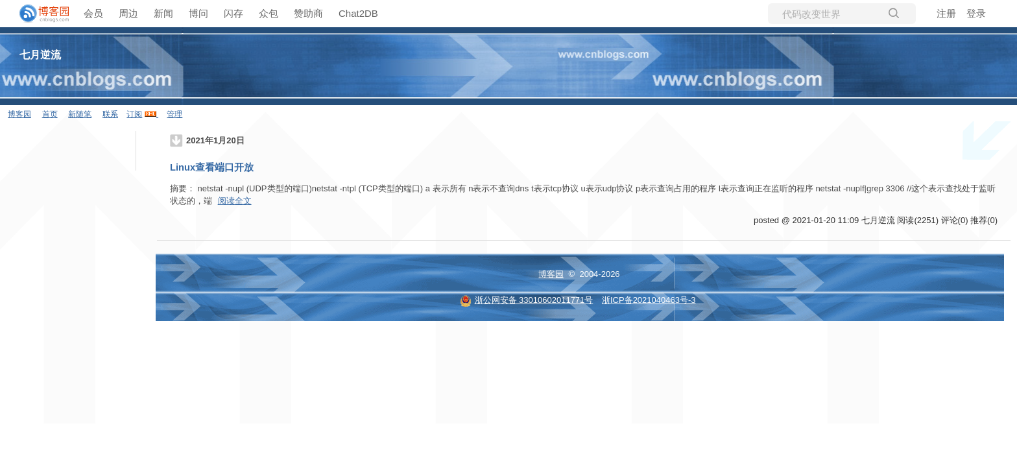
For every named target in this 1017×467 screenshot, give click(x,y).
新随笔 (79, 114)
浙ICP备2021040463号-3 (649, 300)
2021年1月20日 (215, 140)
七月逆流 (40, 54)
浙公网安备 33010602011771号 (526, 300)
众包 (268, 13)
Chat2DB (358, 13)
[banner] (39, 14)
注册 (946, 13)
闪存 (233, 13)
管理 (174, 114)
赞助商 (308, 13)
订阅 (134, 114)
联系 (110, 114)
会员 (93, 13)
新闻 (163, 13)
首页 (50, 114)
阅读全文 (235, 201)
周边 (128, 13)
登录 (976, 13)
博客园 (19, 114)
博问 (198, 13)
